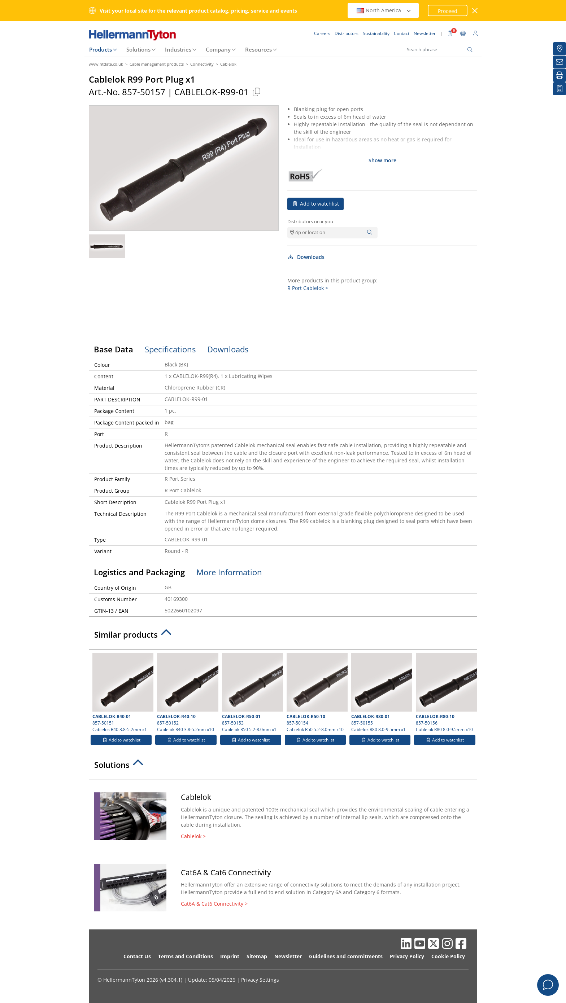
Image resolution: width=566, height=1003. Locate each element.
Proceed (447, 11)
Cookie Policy (448, 956)
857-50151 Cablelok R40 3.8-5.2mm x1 (122, 693)
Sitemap (257, 956)
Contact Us (137, 956)
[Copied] (256, 91)
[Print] (559, 75)
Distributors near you (310, 221)
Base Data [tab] (113, 349)
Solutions (138, 49)
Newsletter (288, 956)
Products (100, 49)
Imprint (229, 956)
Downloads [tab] (227, 349)
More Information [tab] (229, 572)
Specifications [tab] (170, 349)
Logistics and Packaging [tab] (139, 572)
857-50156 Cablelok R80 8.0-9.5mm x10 (445, 693)
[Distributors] (559, 48)
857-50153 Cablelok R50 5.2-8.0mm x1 (251, 693)
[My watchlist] (559, 88)
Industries (178, 49)
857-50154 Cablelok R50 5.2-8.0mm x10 (316, 693)
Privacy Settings (260, 979)
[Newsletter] (559, 62)
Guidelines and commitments (346, 956)
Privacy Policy (407, 956)
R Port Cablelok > (307, 288)
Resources (258, 49)
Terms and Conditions (185, 956)
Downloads (306, 257)
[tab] (283, 636)
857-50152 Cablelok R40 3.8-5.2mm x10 (186, 693)
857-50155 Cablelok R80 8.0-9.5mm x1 (380, 693)
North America (384, 10)
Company (218, 49)
